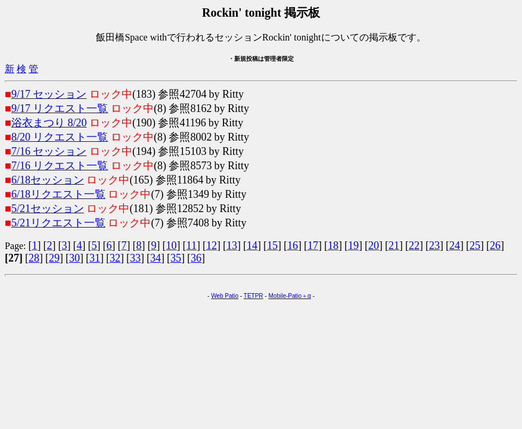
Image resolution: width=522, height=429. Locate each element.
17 (312, 245)
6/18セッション (47, 180)
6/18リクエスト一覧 (58, 194)
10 (171, 245)
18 (333, 245)
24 (454, 245)
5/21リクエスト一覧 (58, 223)
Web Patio (224, 296)
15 (272, 245)
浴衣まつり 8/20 (49, 123)
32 (115, 258)
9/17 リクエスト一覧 (59, 108)
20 (373, 245)
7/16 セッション (49, 151)
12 (211, 245)
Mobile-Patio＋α (289, 296)
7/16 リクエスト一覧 (59, 166)
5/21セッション (47, 208)
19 (353, 245)
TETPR (253, 296)
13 (231, 245)
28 (34, 258)
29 (54, 258)
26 (495, 245)
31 (94, 258)
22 (414, 245)
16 (292, 245)
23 (434, 245)
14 (252, 245)
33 (135, 258)
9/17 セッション (49, 94)
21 (394, 245)
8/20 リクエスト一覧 (59, 137)
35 (175, 258)
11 (192, 245)
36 (196, 258)
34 (155, 258)
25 (475, 245)
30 (74, 258)
